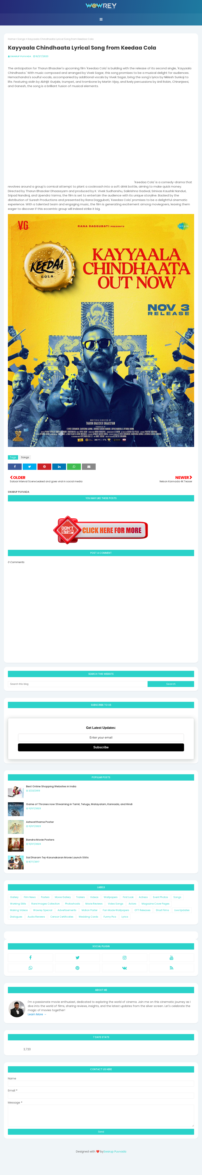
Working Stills (18, 903)
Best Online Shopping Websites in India (51, 786)
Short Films (162, 910)
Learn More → (37, 1014)
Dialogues (16, 916)
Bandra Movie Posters (40, 840)
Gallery (14, 897)
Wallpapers (111, 897)
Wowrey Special (42, 910)
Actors (132, 903)
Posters (45, 897)
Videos (94, 897)
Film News (30, 897)
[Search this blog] (78, 684)
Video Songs (115, 903)
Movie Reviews (94, 903)
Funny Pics (110, 916)
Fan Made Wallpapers (116, 910)
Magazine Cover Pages (155, 903)
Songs (21, 39)
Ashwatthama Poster (40, 822)
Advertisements (67, 910)
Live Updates (182, 910)
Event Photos (160, 897)
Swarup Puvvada (20, 56)
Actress (143, 897)
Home (11, 39)
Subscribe (100, 747)
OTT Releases (143, 910)
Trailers (80, 897)
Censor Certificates (61, 916)
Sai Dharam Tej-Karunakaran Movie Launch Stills (57, 857)
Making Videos (19, 910)
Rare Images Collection (45, 903)
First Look (128, 897)
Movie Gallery (63, 897)
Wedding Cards (88, 916)
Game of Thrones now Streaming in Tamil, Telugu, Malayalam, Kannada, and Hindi (79, 804)
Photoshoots (72, 903)
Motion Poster (89, 910)
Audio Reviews (36, 916)
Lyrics (125, 916)
